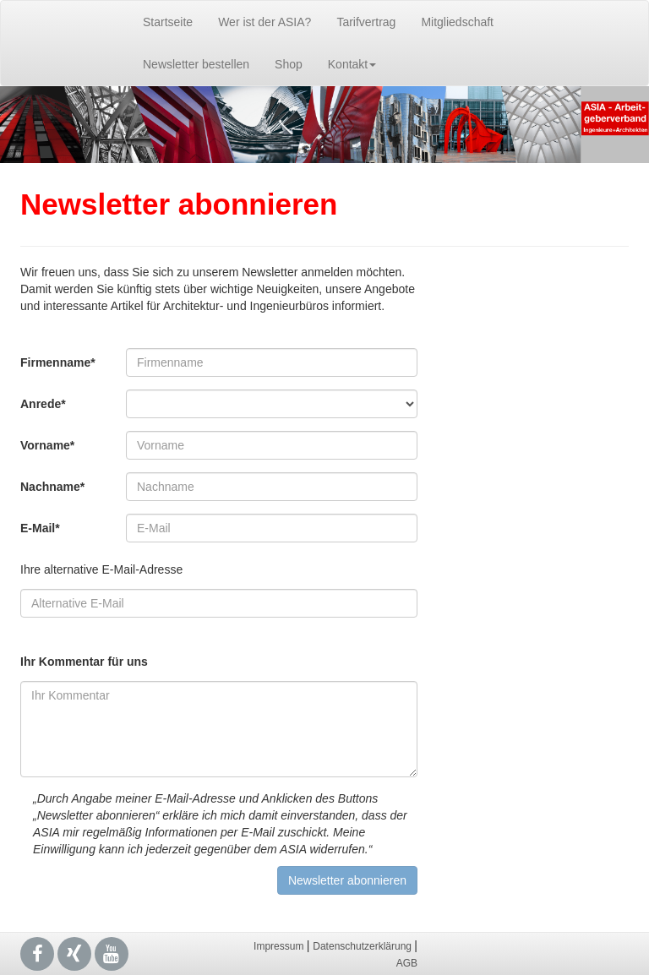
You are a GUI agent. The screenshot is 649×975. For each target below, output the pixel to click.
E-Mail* (40, 528)
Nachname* (52, 486)
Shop (289, 64)
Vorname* (47, 445)
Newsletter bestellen (196, 64)
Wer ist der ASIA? (264, 22)
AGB (406, 963)
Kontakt (352, 64)
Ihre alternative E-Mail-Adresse (101, 569)
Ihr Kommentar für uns (84, 661)
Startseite (168, 22)
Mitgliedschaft (457, 22)
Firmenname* (57, 362)
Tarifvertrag (365, 22)
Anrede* (43, 404)
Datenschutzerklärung (363, 946)
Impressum (280, 946)
